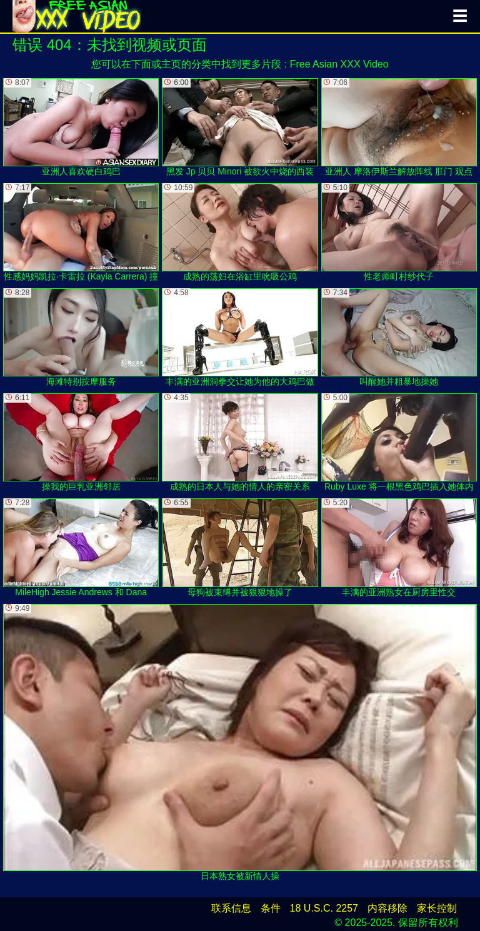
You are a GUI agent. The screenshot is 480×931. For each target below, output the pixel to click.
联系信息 (231, 908)
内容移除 (388, 908)
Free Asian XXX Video (339, 64)
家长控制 (437, 908)
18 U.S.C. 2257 (324, 908)
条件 (271, 908)
